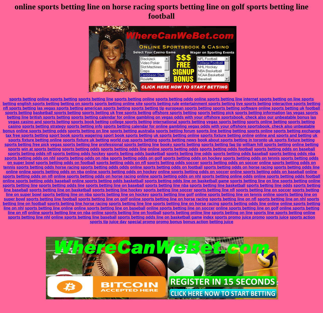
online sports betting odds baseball (37, 181)
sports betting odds (174, 99)
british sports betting (50, 117)
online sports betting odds (41, 131)
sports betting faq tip (221, 144)
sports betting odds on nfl (121, 163)
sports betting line (95, 99)
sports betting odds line (124, 149)
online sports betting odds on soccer (193, 172)
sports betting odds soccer (173, 163)
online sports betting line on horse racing (168, 199)
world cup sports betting (133, 140)
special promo (141, 222)
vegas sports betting (226, 122)
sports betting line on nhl (281, 199)
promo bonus (169, 222)
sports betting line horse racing (77, 203)
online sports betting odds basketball (108, 181)
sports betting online (134, 99)
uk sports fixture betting (291, 140)
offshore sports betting (174, 113)
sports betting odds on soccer (229, 163)
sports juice (277, 217)
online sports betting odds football (287, 176)
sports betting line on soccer (263, 190)
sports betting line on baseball (115, 185)
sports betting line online (49, 208)
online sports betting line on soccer (180, 208)
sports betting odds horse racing (47, 167)
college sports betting (131, 122)
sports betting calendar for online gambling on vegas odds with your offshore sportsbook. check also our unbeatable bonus (190, 117)
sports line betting (213, 131)
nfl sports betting (19, 108)
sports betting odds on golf (136, 158)
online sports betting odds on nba (51, 172)
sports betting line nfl (214, 190)
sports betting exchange (297, 131)
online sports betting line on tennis (228, 194)
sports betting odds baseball (240, 153)
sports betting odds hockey (79, 153)
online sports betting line (218, 99)
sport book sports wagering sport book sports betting (100, 135)
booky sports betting (180, 144)
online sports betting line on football (126, 213)
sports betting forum (175, 131)
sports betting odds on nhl (30, 158)
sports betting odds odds (104, 167)
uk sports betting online (176, 135)
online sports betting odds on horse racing (95, 176)
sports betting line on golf (102, 199)
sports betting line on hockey (121, 194)
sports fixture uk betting (86, 140)
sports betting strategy (44, 126)
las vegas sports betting (60, 108)
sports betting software (235, 108)
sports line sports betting (278, 213)
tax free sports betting (27, 135)
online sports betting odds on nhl (169, 176)
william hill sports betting (267, 144)
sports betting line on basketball (60, 190)
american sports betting (107, 108)
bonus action (195, 222)
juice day (117, 222)
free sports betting (133, 113)
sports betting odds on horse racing (238, 167)
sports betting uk (98, 113)
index (208, 217)
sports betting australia (132, 131)
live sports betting (253, 103)
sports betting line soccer (168, 190)
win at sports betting (41, 149)
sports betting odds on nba (83, 158)
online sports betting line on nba (59, 213)
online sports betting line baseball (84, 217)
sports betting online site (119, 103)
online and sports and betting (283, 135)
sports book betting (90, 122)
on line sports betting (286, 181)
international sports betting (179, 122)
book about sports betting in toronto (232, 140)
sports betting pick (216, 113)
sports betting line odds (189, 153)
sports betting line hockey (117, 190)
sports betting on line (88, 131)
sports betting (22, 99)
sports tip (99, 222)
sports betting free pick (27, 144)
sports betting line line (130, 203)
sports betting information (260, 113)
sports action (302, 217)
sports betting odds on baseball (284, 149)
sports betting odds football (226, 149)
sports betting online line (186, 213)
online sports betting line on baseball (109, 208)
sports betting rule (161, 103)
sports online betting (267, 122)
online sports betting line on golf (247, 208)
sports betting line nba (167, 185)
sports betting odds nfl (29, 153)
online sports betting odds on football (166, 167)
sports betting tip (147, 108)
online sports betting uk (281, 108)
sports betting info (84, 126)
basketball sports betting (57, 113)
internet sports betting (264, 99)
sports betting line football (51, 199)
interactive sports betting (296, 103)
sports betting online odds (227, 176)
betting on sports (77, 103)
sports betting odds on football (65, 163)
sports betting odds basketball (135, 153)
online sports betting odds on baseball (267, 172)
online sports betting (57, 99)
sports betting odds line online (249, 203)
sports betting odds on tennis (251, 158)
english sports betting (38, 103)
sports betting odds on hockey (192, 158)
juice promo (253, 217)
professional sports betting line (129, 144)
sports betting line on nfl (232, 199)
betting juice (221, 222)
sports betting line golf (172, 194)
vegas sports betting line (74, 144)
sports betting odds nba (292, 153)
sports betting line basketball (217, 185)
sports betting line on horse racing (186, 203)
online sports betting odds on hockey (121, 172)
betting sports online (252, 131)
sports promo (228, 217)
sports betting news (177, 140)
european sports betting (189, 108)
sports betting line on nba (67, 194)
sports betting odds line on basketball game (187, 181)
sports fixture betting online (227, 135)
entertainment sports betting (207, 103)
